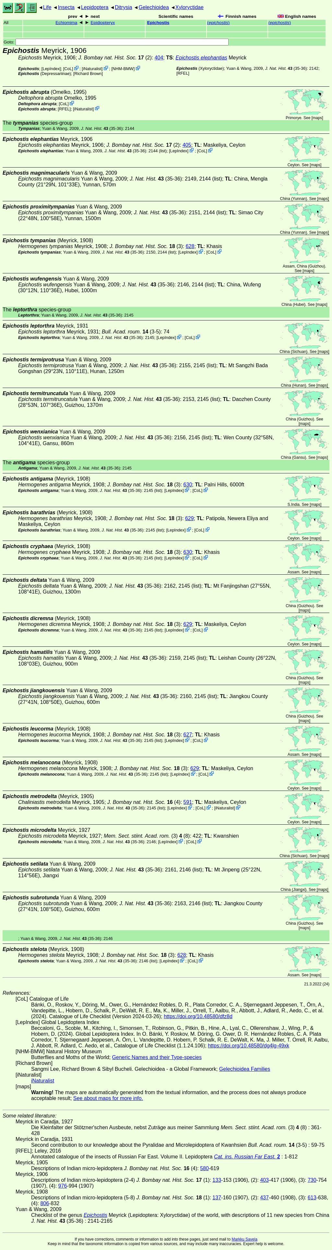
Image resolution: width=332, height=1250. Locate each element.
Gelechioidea (153, 7)
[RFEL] (182, 73)
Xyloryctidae (189, 7)
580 (204, 1168)
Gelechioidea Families (244, 1069)
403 (264, 1180)
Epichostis (158, 22)
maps (317, 118)
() (218, 22)
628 (190, 246)
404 (159, 57)
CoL (68, 68)
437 (264, 1197)
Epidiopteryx (103, 22)
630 (188, 484)
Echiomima (66, 22)
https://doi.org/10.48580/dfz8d (198, 1016)
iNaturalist (92, 68)
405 (187, 145)
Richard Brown (88, 73)
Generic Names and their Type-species (157, 1057)
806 (44, 1203)
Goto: (116, 42)
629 (189, 518)
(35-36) (286, 68)
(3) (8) (147, 836)
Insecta (66, 7)
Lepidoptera (95, 7)
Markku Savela (244, 1239)
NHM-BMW (123, 68)
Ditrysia (123, 7)
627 (188, 734)
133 (216, 1180)
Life (47, 7)
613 (312, 1197)
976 (62, 1186)
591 (188, 802)
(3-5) (131, 331)
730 (312, 1180)
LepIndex (51, 68)
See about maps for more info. (108, 1098)
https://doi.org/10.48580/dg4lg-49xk (248, 1045)
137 (216, 1197)
